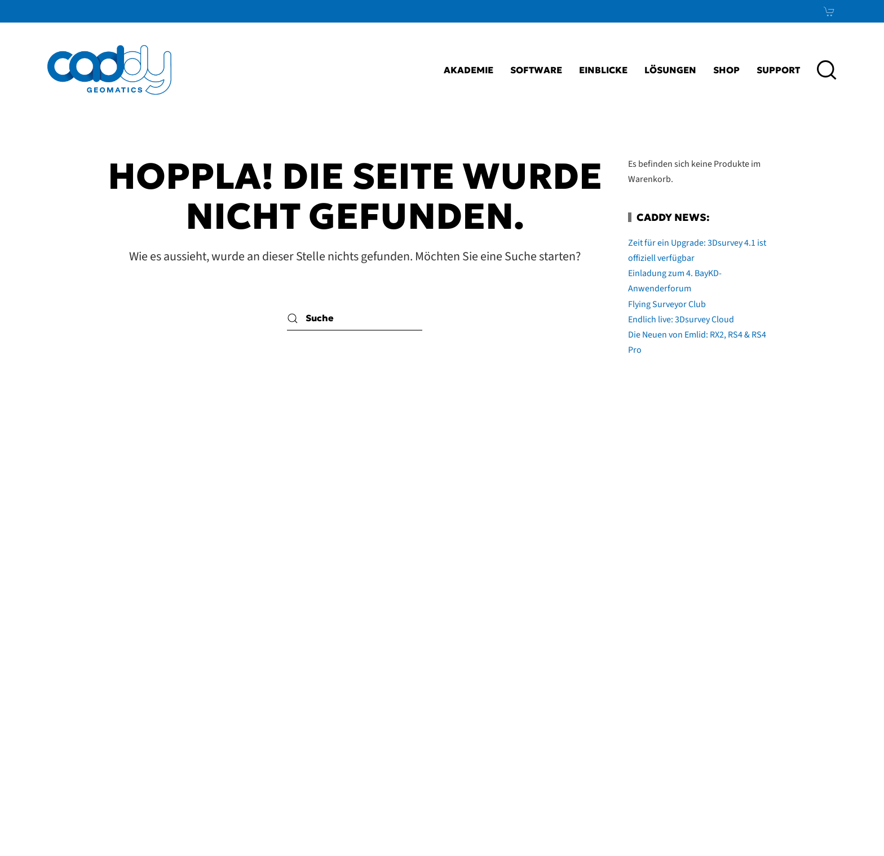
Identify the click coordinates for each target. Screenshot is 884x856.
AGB (542, 698)
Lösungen (670, 70)
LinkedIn (781, 671)
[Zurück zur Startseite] (109, 70)
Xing (808, 698)
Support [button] (778, 70)
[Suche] (354, 318)
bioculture (839, 825)
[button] (827, 70)
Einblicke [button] (603, 70)
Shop (726, 70)
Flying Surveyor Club (667, 304)
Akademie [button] (468, 70)
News (801, 726)
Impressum (494, 671)
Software (536, 70)
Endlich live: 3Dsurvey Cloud (681, 319)
